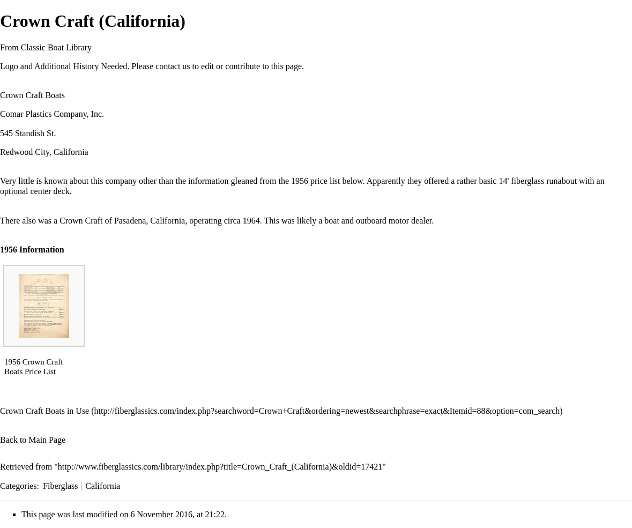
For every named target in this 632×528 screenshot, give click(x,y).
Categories (18, 485)
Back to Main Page (32, 439)
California (102, 485)
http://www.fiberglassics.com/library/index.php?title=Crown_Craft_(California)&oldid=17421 (220, 466)
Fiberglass (60, 485)
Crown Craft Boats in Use (44, 410)
